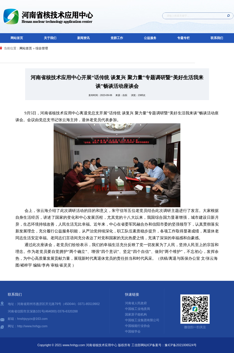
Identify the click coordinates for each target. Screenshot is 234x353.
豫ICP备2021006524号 (181, 345)
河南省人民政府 (136, 303)
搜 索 (227, 16)
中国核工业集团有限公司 (142, 320)
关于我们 (50, 38)
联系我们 (217, 38)
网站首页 (17, 38)
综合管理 (41, 48)
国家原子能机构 (136, 314)
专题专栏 (183, 38)
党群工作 (117, 38)
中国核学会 (133, 331)
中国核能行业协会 (137, 325)
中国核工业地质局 (137, 308)
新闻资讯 (83, 38)
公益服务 (150, 38)
